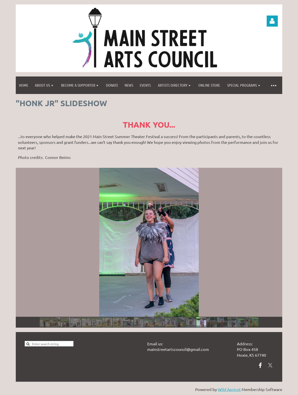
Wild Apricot (229, 389)
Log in (272, 21)
